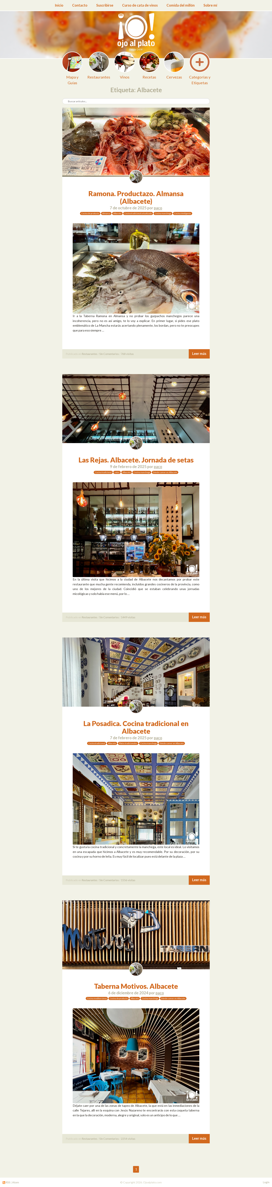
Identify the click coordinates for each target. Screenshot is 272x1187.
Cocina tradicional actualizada (138, 213)
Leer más (199, 353)
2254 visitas (128, 1138)
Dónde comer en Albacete (165, 472)
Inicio (59, 5)
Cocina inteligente (182, 213)
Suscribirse (104, 5)
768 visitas (127, 353)
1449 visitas (128, 617)
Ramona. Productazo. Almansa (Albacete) (136, 197)
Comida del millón (181, 5)
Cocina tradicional (103, 472)
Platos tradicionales (128, 743)
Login (266, 1182)
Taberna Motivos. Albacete (136, 986)
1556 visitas (128, 880)
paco (158, 208)
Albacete (117, 213)
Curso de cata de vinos (140, 5)
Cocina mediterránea (97, 998)
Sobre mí (210, 5)
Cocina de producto (90, 213)
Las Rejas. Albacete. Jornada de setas (136, 460)
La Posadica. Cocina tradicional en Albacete (136, 727)
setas (117, 472)
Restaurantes (89, 353)
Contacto (79, 5)
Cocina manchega (163, 213)
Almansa (106, 213)
